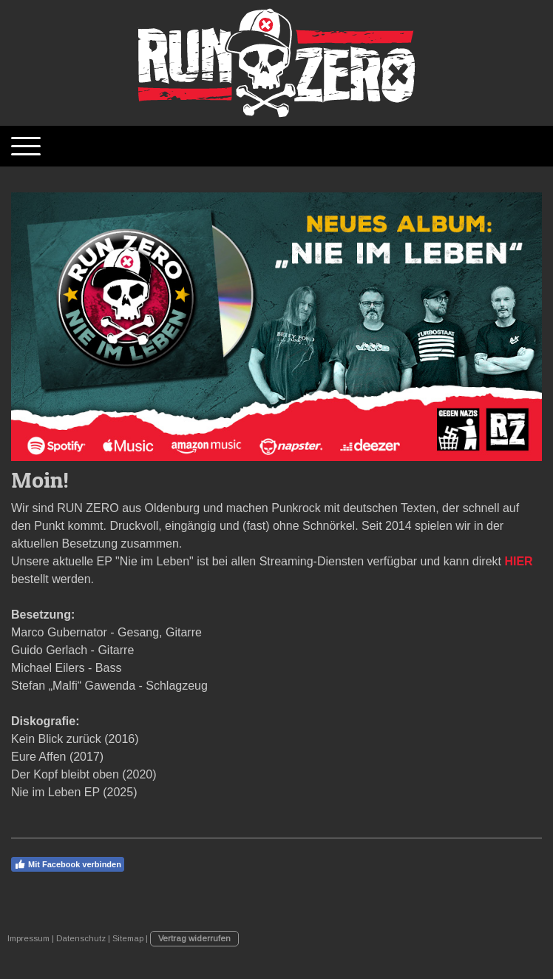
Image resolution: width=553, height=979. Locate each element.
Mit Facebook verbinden (67, 864)
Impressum (28, 938)
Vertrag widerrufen (194, 938)
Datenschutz (81, 938)
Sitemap (127, 938)
